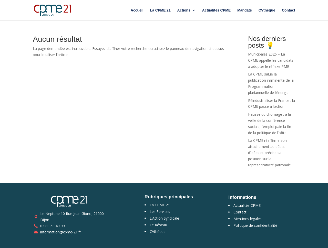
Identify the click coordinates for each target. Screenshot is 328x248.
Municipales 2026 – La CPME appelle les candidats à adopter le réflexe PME (270, 60)
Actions (183, 10)
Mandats (244, 10)
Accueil (137, 10)
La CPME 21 (160, 10)
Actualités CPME (216, 10)
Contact (288, 10)
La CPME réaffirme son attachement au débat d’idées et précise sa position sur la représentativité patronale (269, 152)
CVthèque (267, 10)
